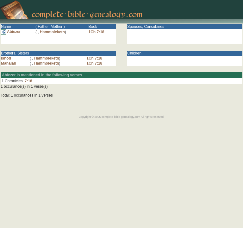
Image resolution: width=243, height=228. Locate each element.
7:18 (28, 81)
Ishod (6, 58)
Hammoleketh (52, 32)
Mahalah (8, 63)
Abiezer (11, 31)
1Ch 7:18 (96, 32)
